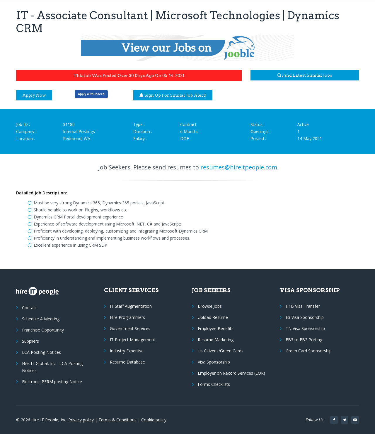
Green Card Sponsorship (309, 351)
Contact (29, 307)
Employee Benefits (215, 328)
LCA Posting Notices (41, 352)
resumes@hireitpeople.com (238, 167)
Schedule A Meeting (40, 319)
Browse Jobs (210, 306)
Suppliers (30, 341)
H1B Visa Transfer (303, 306)
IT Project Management (132, 339)
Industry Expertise (127, 351)
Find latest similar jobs (304, 75)
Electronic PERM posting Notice (52, 381)
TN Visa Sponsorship (305, 328)
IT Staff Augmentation (131, 306)
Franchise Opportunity (43, 330)
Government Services (130, 328)
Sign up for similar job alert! (173, 95)
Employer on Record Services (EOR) (231, 373)
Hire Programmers (127, 317)
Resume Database (127, 362)
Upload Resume (213, 317)
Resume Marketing (215, 339)
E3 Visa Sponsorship (305, 317)
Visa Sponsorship (214, 362)
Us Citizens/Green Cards (220, 351)
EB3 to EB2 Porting (304, 339)
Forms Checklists (214, 384)
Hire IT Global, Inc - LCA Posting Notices (52, 367)
